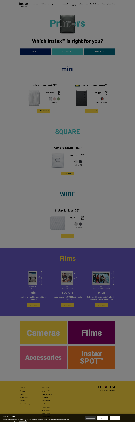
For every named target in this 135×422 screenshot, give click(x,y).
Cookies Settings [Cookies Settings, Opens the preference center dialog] (90, 419)
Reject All (102, 419)
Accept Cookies (115, 419)
